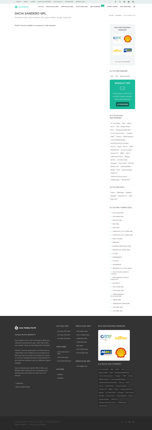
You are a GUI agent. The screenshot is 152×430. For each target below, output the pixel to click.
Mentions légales (21, 424)
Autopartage (117, 216)
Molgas (127, 156)
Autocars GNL (82, 353)
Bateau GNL (116, 220)
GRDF (131, 146)
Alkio (123, 123)
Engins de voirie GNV (120, 250)
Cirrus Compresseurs (118, 133)
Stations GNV (117, 290)
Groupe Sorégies (126, 150)
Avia (117, 126)
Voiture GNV (117, 307)
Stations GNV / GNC (63, 353)
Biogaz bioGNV (125, 76)
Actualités (118, 15)
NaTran (113, 160)
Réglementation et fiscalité (120, 278)
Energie (115, 242)
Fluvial (115, 261)
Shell (118, 170)
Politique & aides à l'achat (120, 273)
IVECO (128, 153)
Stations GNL (117, 287)
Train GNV (116, 300)
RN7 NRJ (131, 163)
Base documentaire (44, 1)
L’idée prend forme (117, 156)
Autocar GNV (117, 213)
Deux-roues (116, 239)
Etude (114, 253)
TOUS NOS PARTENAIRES (122, 62)
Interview (116, 264)
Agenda (18, 1)
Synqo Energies (127, 170)
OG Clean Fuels (122, 160)
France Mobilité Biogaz (118, 140)
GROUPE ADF (115, 150)
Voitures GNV (82, 331)
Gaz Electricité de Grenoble (119, 143)
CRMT (113, 136)
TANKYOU (114, 173)
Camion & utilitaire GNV (122, 235)
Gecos (125, 146)
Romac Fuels (115, 166)
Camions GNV (81, 338)
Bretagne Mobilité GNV (123, 130)
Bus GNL (115, 224)
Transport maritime (120, 303)
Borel (112, 130)
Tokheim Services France (119, 176)
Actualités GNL (64, 338)
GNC (112, 76)
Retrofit (115, 283)
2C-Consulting (115, 123)
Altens (129, 123)
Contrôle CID (58, 1)
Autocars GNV (82, 349)
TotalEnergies (115, 180)
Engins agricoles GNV (121, 246)
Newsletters (80, 1)
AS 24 (112, 126)
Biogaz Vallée (125, 126)
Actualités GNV (64, 331)
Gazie (119, 146)
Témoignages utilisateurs (117, 295)
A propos (19, 383)
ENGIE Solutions (128, 136)
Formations (69, 1)
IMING (122, 153)
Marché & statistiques (121, 268)
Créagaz (129, 133)
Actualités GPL (63, 335)
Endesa (118, 136)
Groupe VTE (114, 153)
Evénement (116, 257)
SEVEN (113, 170)
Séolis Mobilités (126, 166)
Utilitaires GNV (83, 335)
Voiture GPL (117, 311)
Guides (33, 1)
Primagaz (114, 163)
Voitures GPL (82, 366)
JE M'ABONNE (122, 104)
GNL (116, 76)
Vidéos (26, 1)
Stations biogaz (64, 361)
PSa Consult (123, 163)
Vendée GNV (125, 180)
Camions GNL (81, 342)
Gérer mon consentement (37, 424)
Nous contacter (23, 387)
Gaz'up (113, 146)
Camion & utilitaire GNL (122, 231)
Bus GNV (115, 228)
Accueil (111, 15)
